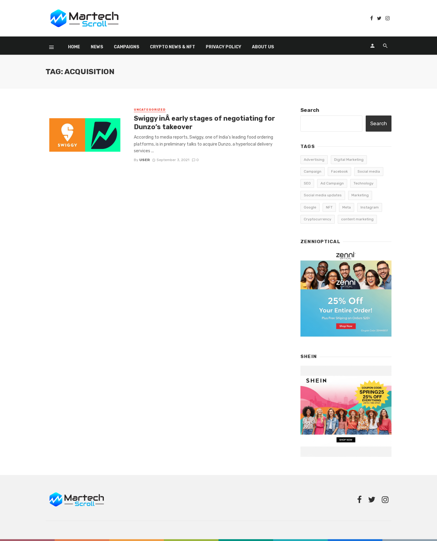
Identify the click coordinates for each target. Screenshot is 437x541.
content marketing (357, 219)
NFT (329, 207)
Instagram (370, 207)
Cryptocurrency (317, 219)
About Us (263, 47)
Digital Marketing (349, 159)
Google (310, 207)
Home (74, 47)
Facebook (339, 171)
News (97, 47)
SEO (307, 183)
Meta (346, 207)
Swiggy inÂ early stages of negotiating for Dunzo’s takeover (204, 123)
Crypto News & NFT (172, 47)
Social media (368, 171)
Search (309, 110)
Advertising (314, 159)
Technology (364, 183)
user (144, 160)
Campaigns (126, 47)
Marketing (360, 195)
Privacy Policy (223, 47)
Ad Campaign (332, 183)
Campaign (312, 171)
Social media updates (323, 195)
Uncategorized (150, 110)
